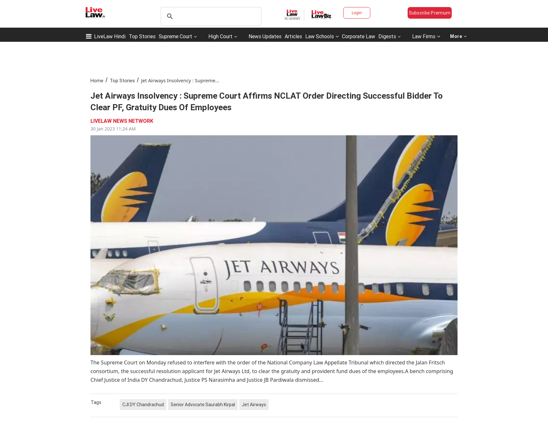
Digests (387, 36)
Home (96, 80)
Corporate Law (358, 36)
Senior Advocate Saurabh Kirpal (203, 404)
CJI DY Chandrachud (143, 404)
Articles (293, 36)
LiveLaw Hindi (110, 36)
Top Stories (142, 36)
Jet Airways (254, 404)
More (458, 36)
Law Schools (322, 36)
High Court (220, 36)
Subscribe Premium (430, 13)
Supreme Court (175, 36)
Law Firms (426, 36)
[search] (210, 16)
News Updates (265, 36)
